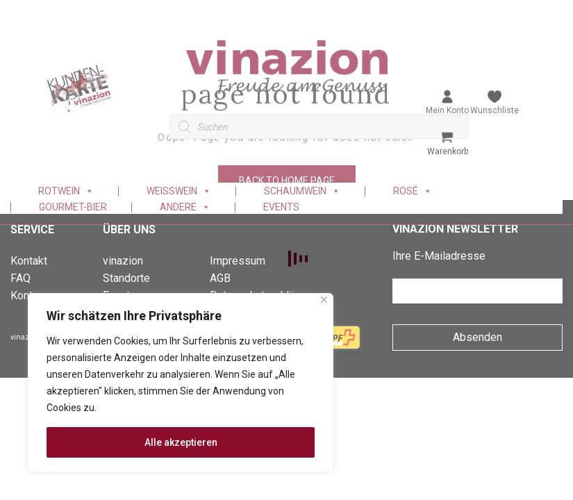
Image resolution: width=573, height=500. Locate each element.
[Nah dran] (324, 300)
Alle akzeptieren (180, 442)
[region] (180, 382)
